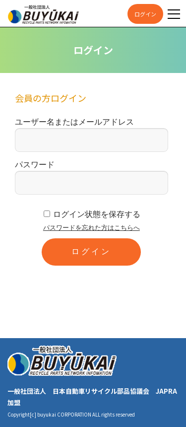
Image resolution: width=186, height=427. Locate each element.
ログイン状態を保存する (96, 214)
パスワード (35, 164)
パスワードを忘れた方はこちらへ (91, 227)
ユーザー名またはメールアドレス (74, 122)
